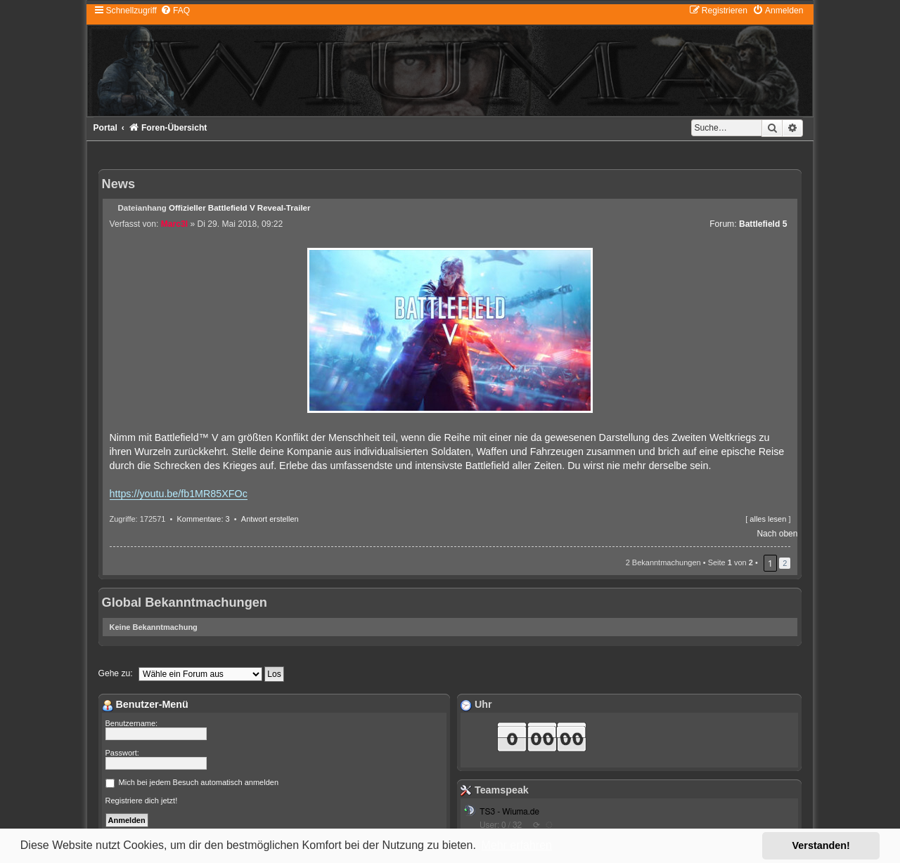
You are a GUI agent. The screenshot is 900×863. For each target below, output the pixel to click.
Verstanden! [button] (821, 845)
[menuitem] (175, 10)
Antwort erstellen (270, 519)
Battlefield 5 (763, 224)
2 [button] (785, 563)
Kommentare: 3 (203, 519)
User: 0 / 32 (501, 825)
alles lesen (768, 519)
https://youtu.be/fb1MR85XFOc (179, 493)
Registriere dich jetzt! (141, 800)
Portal (105, 128)
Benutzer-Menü (145, 704)
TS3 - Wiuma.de (509, 812)
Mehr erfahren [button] (516, 845)
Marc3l (174, 224)
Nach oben (777, 534)
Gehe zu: (115, 673)
